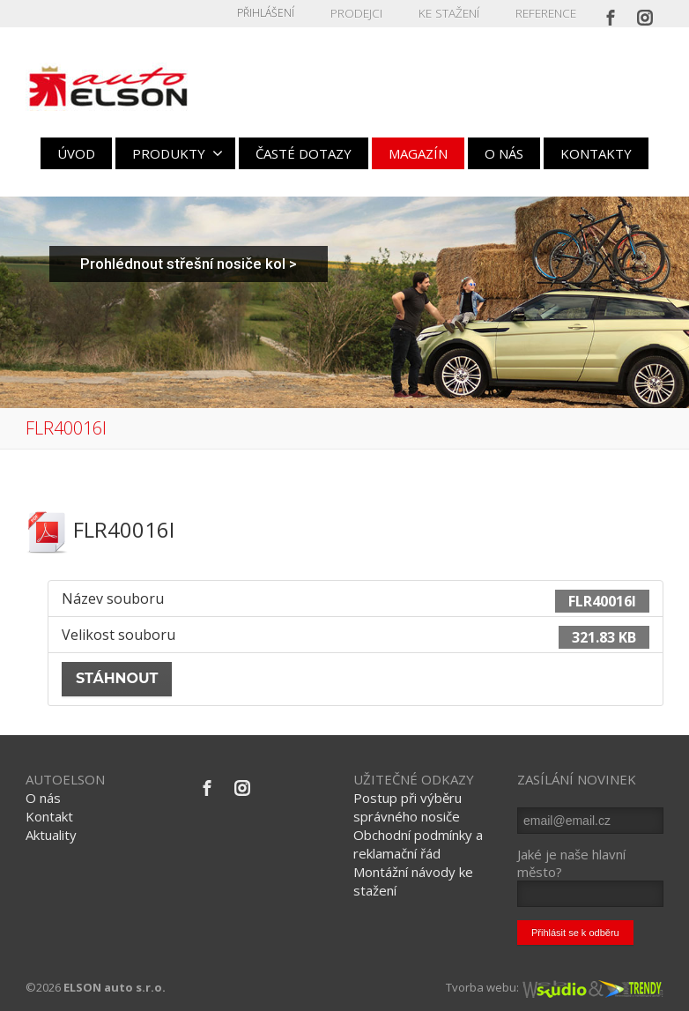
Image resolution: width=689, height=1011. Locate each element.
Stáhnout (117, 678)
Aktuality (51, 835)
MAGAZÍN (418, 153)
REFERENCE (546, 12)
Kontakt (49, 816)
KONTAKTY (596, 153)
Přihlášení (275, 12)
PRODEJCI (364, 12)
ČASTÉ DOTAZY (304, 153)
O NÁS (504, 153)
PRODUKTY (177, 153)
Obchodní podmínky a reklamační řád (418, 844)
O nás (43, 798)
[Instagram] (645, 13)
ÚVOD (76, 153)
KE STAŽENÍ (453, 12)
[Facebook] (610, 13)
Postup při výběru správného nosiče (407, 807)
